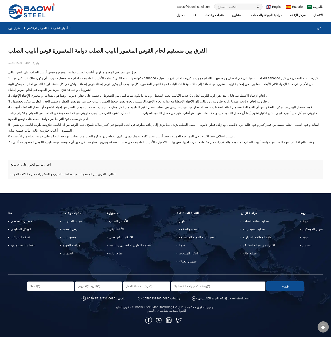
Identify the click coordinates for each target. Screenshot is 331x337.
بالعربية (315, 7)
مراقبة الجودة (72, 245)
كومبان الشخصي (21, 221)
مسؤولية (112, 213)
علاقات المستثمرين (23, 245)
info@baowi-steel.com (235, 298)
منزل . (180, 15)
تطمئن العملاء (188, 261)
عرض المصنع (71, 229)
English (274, 7)
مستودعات (70, 237)
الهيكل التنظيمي (21, 229)
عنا (194, 15)
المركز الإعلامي (37, 28)
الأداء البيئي (116, 229)
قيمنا (182, 245)
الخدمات (68, 253)
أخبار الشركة (59, 28)
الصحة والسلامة (189, 229)
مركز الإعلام (298, 15)
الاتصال (318, 15)
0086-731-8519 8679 (100, 298)
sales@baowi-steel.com (194, 7)
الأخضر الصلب (118, 221)
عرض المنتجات (72, 221)
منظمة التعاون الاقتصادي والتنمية (130, 245)
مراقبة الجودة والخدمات (266, 15)
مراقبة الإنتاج (249, 213)
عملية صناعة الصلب (256, 221)
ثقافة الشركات (20, 237)
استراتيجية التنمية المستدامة (197, 237)
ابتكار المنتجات (188, 253)
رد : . (319, 28)
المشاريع (237, 15)
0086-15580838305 (156, 298)
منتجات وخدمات (213, 15)
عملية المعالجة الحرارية (258, 237)
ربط (302, 213)
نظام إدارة (116, 253)
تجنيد (305, 237)
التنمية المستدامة (188, 213)
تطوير (182, 221)
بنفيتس (307, 245)
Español (294, 7)
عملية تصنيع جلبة (254, 229)
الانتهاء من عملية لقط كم (259, 245)
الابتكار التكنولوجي (121, 237)
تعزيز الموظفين (312, 229)
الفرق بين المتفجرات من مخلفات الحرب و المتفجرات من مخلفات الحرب (58, 174)
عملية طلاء (250, 253)
